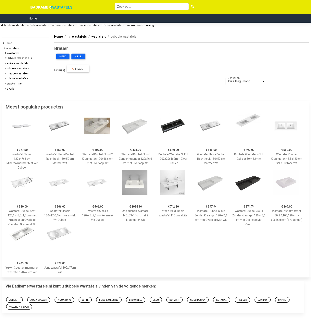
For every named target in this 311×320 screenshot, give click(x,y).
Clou (156, 300)
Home (33, 18)
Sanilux (262, 300)
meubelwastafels (88, 25)
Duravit (174, 300)
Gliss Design (197, 300)
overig (150, 25)
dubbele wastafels (12, 25)
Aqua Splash (38, 300)
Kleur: (78, 56)
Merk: (62, 56)
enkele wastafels (38, 25)
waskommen (135, 25)
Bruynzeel (135, 300)
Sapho (282, 300)
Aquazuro (64, 300)
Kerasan (221, 300)
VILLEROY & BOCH (19, 306)
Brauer (78, 69)
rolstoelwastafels (113, 25)
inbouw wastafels (63, 25)
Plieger (242, 300)
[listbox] (246, 81)
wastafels (13, 48)
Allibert (14, 300)
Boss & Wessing (108, 300)
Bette (85, 300)
